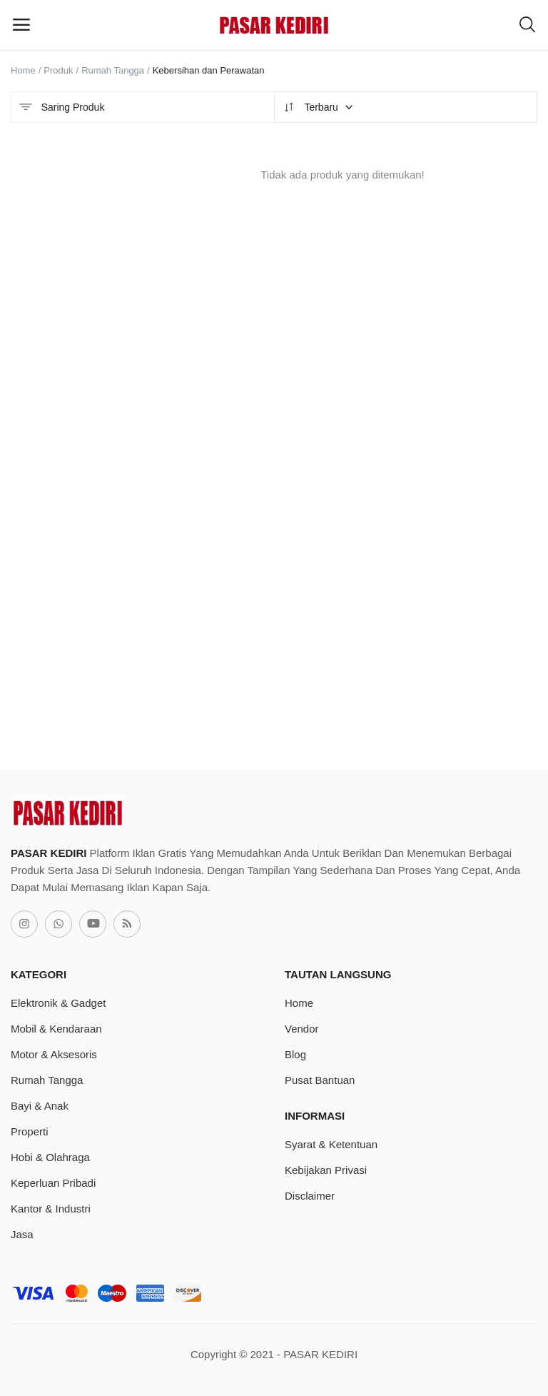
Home (23, 70)
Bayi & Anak (39, 1106)
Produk (58, 70)
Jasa (22, 1234)
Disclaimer (310, 1196)
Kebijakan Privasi (326, 1170)
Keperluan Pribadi (53, 1183)
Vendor (302, 1029)
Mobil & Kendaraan (56, 1029)
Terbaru (318, 107)
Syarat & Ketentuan (331, 1144)
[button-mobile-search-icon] (527, 25)
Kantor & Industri (51, 1208)
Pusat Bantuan (320, 1080)
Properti (30, 1131)
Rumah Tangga (112, 70)
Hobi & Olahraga (50, 1157)
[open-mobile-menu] (21, 25)
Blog (295, 1054)
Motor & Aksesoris (54, 1054)
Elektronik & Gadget (58, 1003)
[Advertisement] (342, 552)
